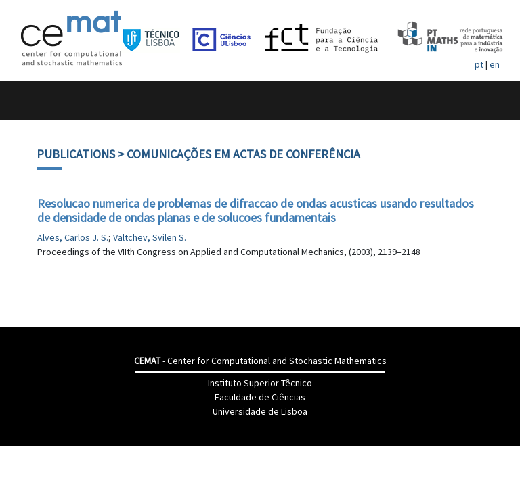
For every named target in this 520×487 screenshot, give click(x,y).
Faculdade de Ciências (260, 397)
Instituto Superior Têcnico (260, 383)
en (495, 64)
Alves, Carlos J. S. (72, 237)
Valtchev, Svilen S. (149, 237)
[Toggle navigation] (24, 100)
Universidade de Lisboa (260, 411)
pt (479, 64)
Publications (76, 154)
